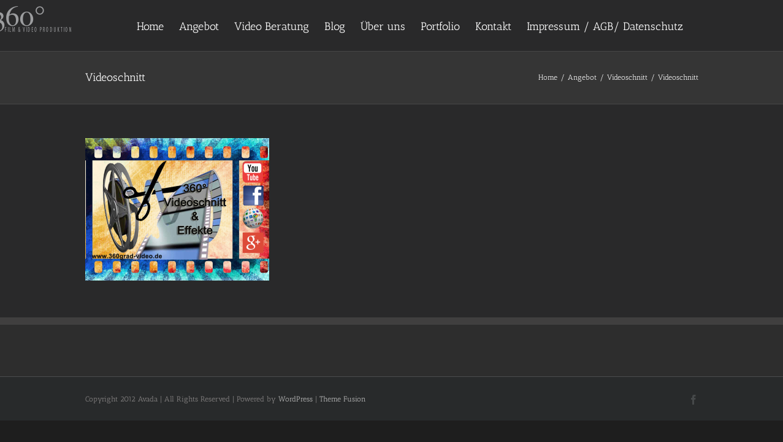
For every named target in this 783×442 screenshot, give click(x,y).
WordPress (295, 399)
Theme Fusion (342, 399)
